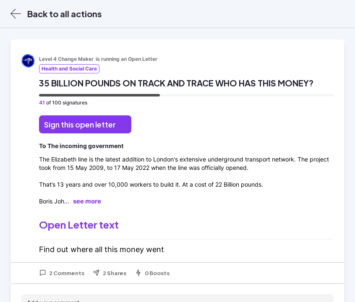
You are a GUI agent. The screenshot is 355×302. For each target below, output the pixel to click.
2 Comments (61, 273)
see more (87, 201)
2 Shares (109, 273)
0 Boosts (152, 273)
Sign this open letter (80, 124)
